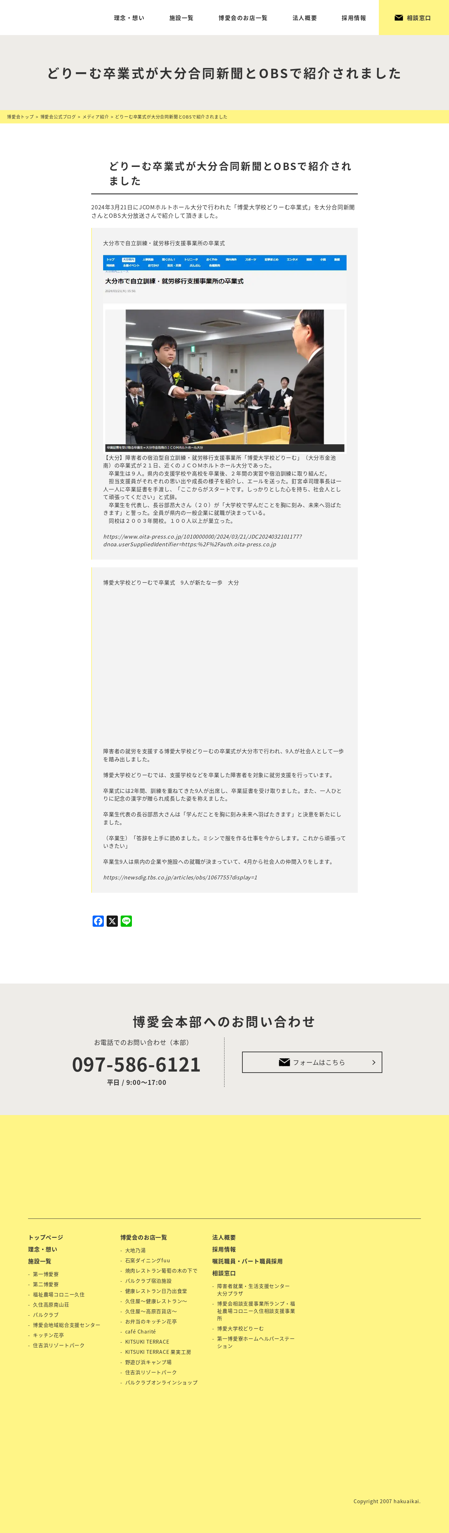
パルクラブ (46, 1314)
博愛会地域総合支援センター (66, 1324)
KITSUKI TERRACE (147, 1341)
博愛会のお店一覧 (243, 17)
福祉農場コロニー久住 (59, 1294)
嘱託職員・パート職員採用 (247, 1261)
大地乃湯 (135, 1250)
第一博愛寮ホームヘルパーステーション (256, 1342)
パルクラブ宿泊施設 (148, 1280)
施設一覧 (181, 17)
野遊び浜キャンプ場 (148, 1361)
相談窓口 (419, 17)
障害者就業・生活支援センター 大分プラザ (253, 1289)
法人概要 (305, 17)
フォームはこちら (319, 1062)
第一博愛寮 (46, 1273)
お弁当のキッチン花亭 (151, 1321)
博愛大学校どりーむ (240, 1328)
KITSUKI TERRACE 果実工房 (158, 1351)
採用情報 (354, 17)
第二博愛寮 (46, 1284)
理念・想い (129, 17)
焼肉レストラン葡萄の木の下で (161, 1270)
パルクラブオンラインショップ (161, 1382)
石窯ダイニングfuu (147, 1260)
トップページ (45, 1237)
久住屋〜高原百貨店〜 (151, 1311)
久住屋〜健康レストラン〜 (156, 1300)
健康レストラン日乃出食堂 (156, 1290)
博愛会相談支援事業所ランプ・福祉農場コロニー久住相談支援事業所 (256, 1311)
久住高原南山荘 (51, 1304)
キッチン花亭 (48, 1334)
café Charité (140, 1331)
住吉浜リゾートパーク (59, 1345)
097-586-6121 (137, 1063)
